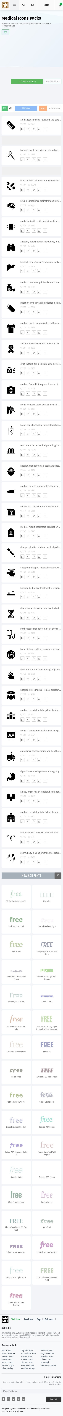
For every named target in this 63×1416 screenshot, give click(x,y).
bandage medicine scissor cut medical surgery (40, 150)
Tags (39, 1320)
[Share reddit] (8, 1399)
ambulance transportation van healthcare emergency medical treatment (40, 751)
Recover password (48, 1365)
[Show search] (23, 5)
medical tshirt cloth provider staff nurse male (40, 323)
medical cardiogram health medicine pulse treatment (40, 730)
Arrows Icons (26, 1356)
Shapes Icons (26, 1362)
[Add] (22, 129)
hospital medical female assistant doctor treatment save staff (40, 466)
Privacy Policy (7, 1368)
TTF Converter (47, 1350)
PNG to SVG (6, 1350)
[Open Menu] (32, 5)
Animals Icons (7, 1356)
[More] (45, 129)
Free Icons (28, 1320)
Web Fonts (15, 1320)
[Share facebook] (3, 1399)
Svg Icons (5, 5)
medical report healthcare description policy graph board (40, 527)
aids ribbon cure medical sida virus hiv (39, 343)
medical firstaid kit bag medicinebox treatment (40, 384)
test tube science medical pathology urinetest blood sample (40, 445)
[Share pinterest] (18, 1399)
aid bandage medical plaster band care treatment (40, 119)
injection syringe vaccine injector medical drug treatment (40, 303)
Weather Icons (47, 1356)
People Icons (7, 1359)
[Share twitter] (13, 1399)
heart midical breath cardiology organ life (40, 669)
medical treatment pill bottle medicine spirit (40, 282)
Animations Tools (28, 1353)
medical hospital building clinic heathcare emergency (40, 710)
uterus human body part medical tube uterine (40, 832)
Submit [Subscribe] (53, 1399)
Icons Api (45, 1362)
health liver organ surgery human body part (40, 262)
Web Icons (49, 1320)
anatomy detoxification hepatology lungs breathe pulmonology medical (40, 241)
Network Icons (27, 1359)
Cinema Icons (46, 1359)
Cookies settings (28, 1368)
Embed (27, 108)
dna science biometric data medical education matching (40, 608)
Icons (43, 108)
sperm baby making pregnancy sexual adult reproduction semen (40, 853)
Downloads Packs (28, 81)
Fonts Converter (8, 1353)
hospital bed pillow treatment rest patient (40, 588)
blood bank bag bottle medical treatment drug (40, 425)
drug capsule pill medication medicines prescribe (40, 180)
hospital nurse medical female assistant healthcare (40, 690)
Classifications (52, 81)
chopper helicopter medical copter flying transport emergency (40, 567)
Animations (54, 108)
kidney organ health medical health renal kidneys (40, 792)
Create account (27, 1365)
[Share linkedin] (23, 1399)
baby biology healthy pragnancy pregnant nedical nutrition (40, 649)
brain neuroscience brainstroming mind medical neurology (40, 201)
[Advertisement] (31, 69)
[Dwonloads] (39, 129)
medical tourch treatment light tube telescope (40, 486)
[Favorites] (34, 129)
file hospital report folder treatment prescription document (40, 506)
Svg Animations (47, 1353)
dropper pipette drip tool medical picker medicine (40, 547)
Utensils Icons (7, 1362)
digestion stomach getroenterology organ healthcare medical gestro (40, 771)
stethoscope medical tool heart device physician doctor (40, 629)
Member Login (8, 1365)
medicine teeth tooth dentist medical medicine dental (40, 221)
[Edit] (28, 129)
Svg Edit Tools (27, 1350)
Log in (46, 5)
